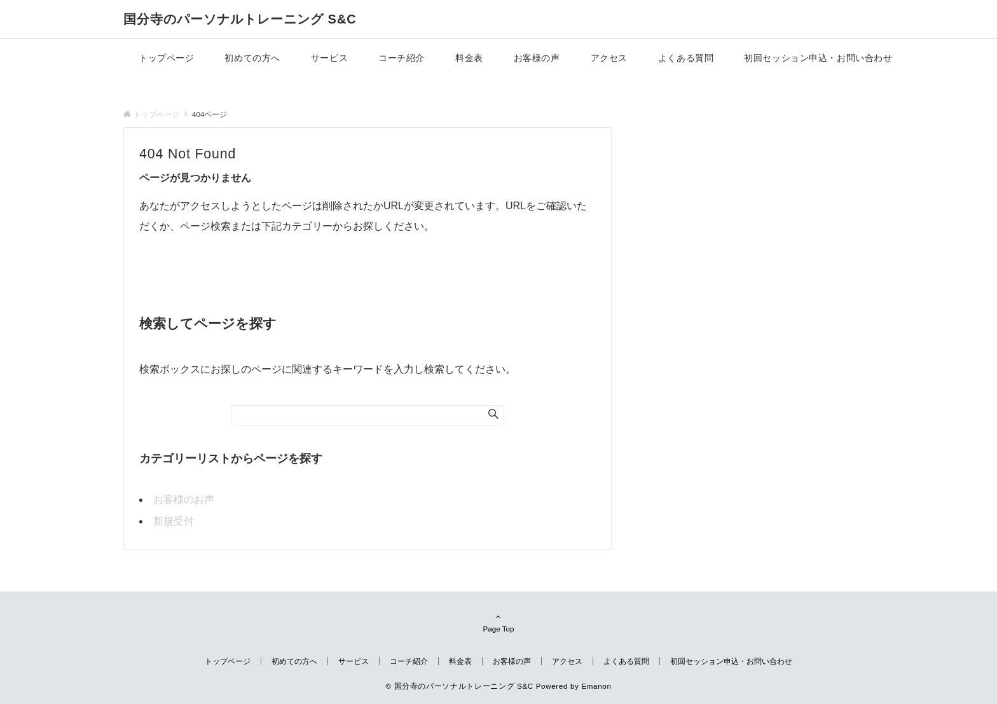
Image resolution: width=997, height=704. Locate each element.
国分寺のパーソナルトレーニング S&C (240, 19)
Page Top (498, 622)
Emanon (596, 686)
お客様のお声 (183, 499)
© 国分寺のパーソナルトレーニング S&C (459, 686)
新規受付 (173, 521)
